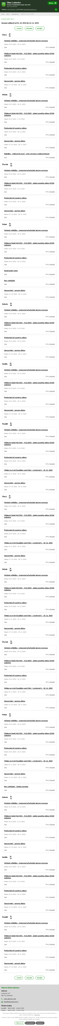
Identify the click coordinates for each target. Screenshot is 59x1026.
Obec (7, 14)
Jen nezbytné (30, 1023)
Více (5, 47)
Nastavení (40, 1023)
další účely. (37, 1015)
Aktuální (29, 28)
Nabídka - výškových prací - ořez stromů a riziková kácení (26, 154)
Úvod (2, 14)
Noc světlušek (9, 281)
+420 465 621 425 (10, 999)
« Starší (18, 28)
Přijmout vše (19, 1023)
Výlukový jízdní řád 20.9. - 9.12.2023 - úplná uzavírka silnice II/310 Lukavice (29, 54)
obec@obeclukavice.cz (11, 1002)
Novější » (40, 28)
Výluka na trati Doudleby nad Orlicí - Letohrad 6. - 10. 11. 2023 (28, 470)
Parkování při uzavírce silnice (15, 68)
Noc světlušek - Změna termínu (16, 787)
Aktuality (52, 47)
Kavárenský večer (11, 271)
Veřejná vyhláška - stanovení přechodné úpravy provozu (26, 41)
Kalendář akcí (15, 14)
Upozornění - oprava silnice (14, 81)
